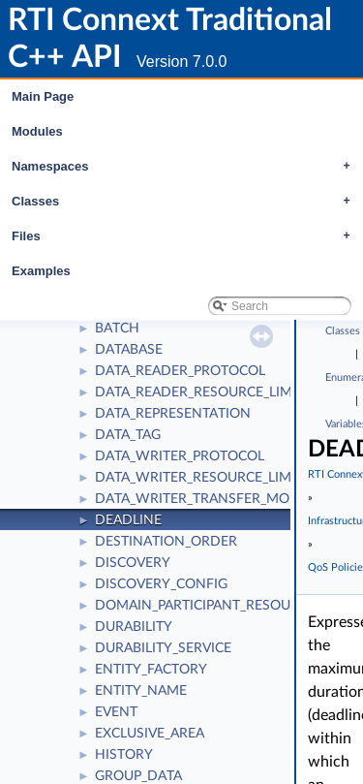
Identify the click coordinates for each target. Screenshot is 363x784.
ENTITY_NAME (141, 691)
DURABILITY (133, 627)
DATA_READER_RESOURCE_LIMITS (203, 392)
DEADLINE (128, 520)
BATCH (117, 328)
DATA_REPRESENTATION (173, 414)
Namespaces (186, 166)
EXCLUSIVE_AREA (149, 733)
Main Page (43, 96)
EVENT (116, 712)
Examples (41, 271)
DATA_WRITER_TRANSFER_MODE (201, 499)
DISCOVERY (132, 563)
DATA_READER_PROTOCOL (180, 371)
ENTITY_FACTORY (151, 669)
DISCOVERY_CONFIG (161, 584)
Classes (186, 201)
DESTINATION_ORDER (166, 542)
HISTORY (124, 755)
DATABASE (129, 350)
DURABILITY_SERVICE (163, 648)
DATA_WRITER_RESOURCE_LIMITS (203, 478)
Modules (37, 131)
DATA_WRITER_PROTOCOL (179, 456)
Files (186, 236)
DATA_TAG (128, 435)
